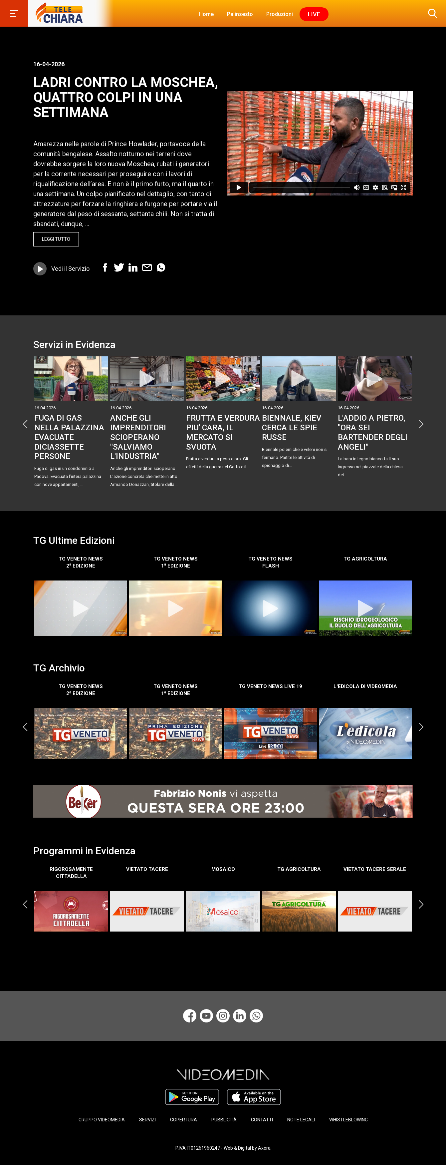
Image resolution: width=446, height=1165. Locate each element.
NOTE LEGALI (301, 1119)
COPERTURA (183, 1119)
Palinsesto (240, 14)
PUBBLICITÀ (224, 1119)
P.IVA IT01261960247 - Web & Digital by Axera (223, 1147)
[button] (431, 13)
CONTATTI (262, 1119)
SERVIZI (147, 1119)
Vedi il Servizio (70, 268)
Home (206, 14)
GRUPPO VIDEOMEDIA (102, 1119)
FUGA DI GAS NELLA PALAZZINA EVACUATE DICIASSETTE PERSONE (69, 437)
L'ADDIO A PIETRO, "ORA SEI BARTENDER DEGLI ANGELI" (372, 432)
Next (421, 424)
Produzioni (279, 14)
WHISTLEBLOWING (348, 1119)
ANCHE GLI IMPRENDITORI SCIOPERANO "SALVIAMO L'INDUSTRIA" (138, 437)
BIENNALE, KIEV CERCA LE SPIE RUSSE (292, 427)
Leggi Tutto (56, 239)
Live (314, 14)
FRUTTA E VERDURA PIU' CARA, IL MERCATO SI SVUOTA (223, 432)
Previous (25, 424)
